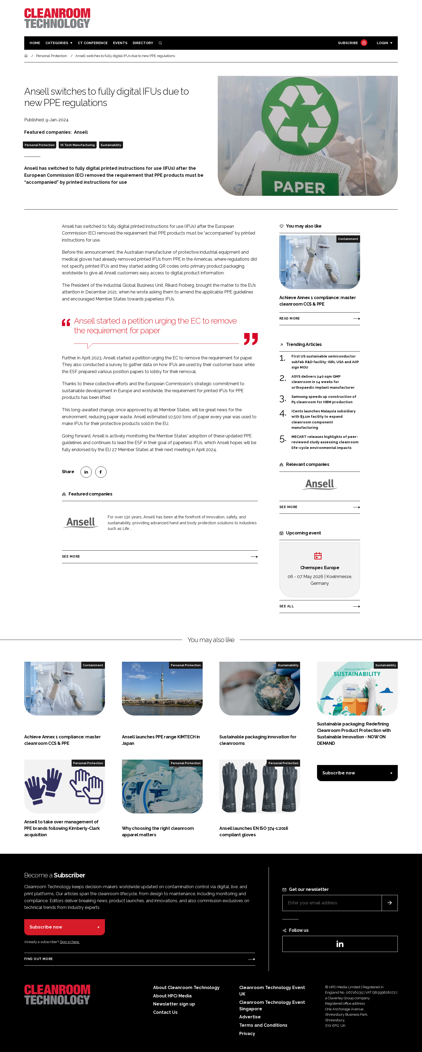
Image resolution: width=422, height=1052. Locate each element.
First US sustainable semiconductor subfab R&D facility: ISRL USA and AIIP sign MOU (325, 362)
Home (35, 43)
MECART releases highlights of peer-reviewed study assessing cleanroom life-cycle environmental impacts (324, 442)
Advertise (250, 1016)
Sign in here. (70, 942)
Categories (56, 43)
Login (382, 43)
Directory (143, 43)
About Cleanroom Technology (186, 987)
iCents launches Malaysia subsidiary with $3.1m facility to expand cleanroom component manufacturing (323, 420)
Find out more (38, 959)
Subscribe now (338, 772)
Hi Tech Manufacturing (78, 145)
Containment (348, 238)
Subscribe (352, 43)
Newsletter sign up (174, 1004)
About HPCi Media (172, 995)
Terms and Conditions (263, 1025)
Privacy (247, 1033)
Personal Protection (40, 145)
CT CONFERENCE (93, 43)
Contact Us (165, 1012)
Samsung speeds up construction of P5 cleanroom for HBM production (323, 399)
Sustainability (111, 145)
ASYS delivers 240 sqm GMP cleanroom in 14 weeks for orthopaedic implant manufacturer (323, 382)
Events (120, 43)
